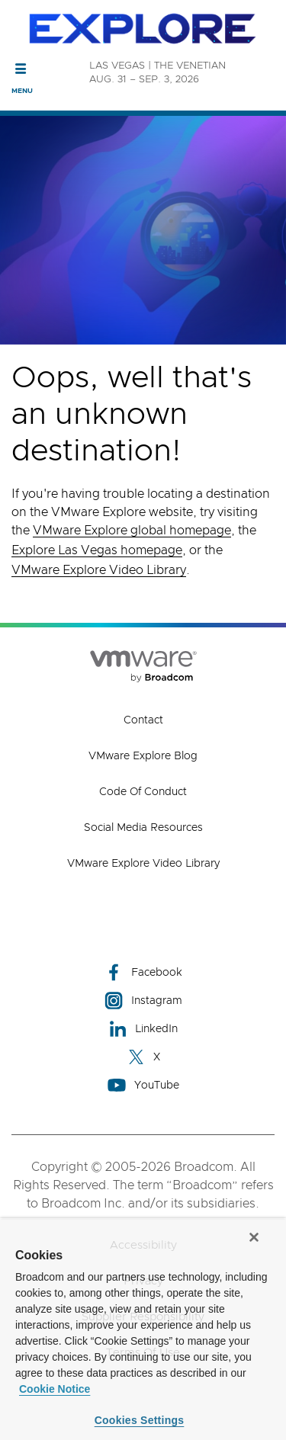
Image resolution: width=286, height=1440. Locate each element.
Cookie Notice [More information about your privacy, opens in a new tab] (54, 1389)
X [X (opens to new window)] (143, 1056)
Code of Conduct (143, 792)
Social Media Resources (143, 828)
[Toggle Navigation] (21, 68)
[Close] (254, 1237)
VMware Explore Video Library (98, 570)
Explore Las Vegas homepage (96, 550)
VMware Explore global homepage (132, 530)
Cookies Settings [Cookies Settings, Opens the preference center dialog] (140, 1420)
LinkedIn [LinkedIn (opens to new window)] (143, 1028)
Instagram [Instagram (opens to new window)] (143, 1000)
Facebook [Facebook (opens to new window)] (143, 972)
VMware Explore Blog (143, 756)
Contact (143, 720)
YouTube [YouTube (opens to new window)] (143, 1085)
